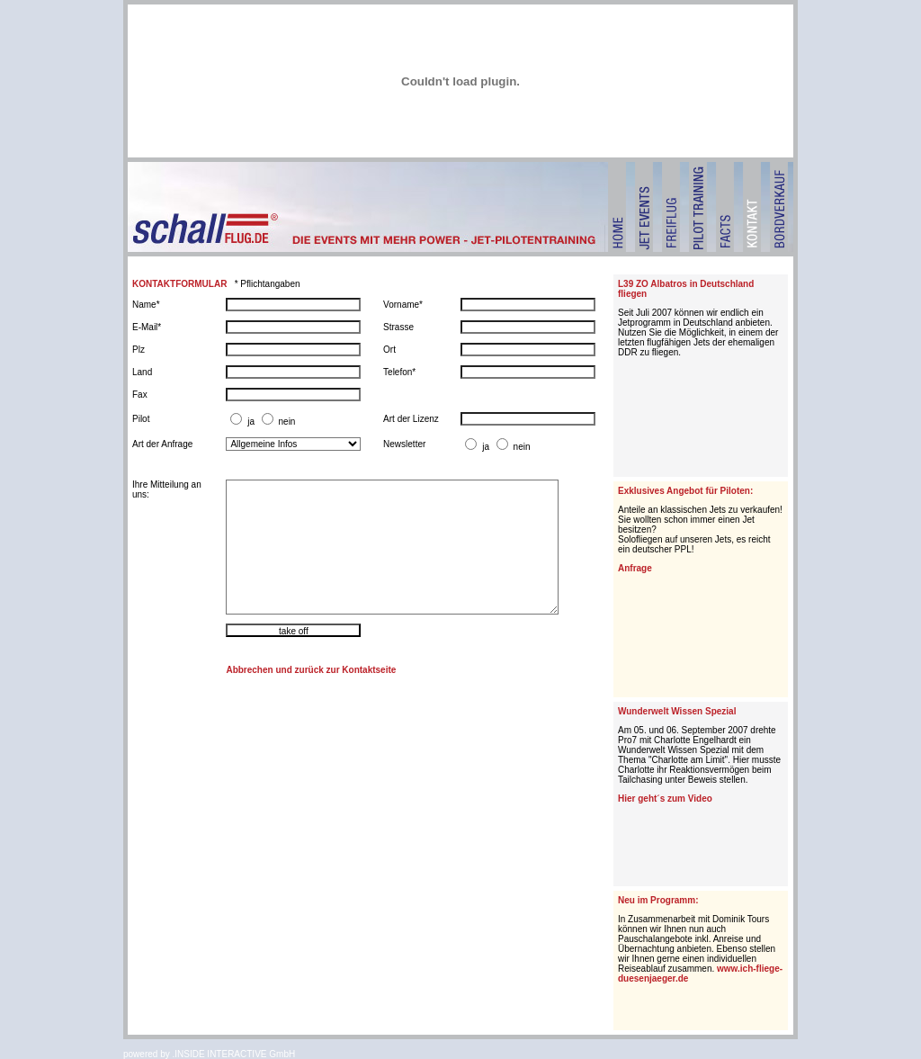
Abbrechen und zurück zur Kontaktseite (311, 670)
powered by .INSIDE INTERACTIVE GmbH (209, 1054)
